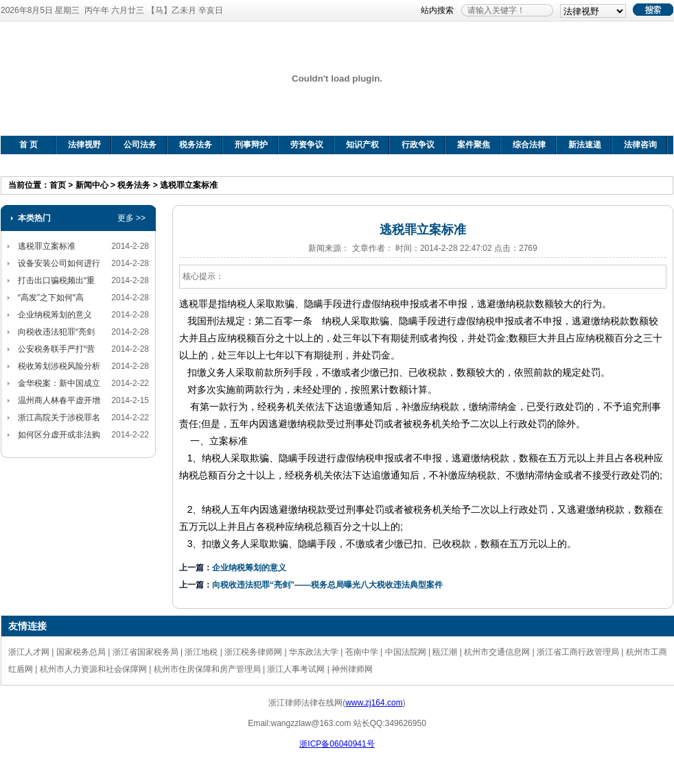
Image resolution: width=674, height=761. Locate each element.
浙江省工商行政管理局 (578, 652)
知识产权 (362, 144)
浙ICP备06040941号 (336, 744)
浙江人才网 (28, 652)
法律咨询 (640, 144)
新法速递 (584, 144)
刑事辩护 (251, 144)
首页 (57, 185)
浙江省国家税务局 (145, 652)
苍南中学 (361, 652)
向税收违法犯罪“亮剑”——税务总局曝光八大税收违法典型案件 (327, 585)
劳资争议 (306, 144)
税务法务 (195, 144)
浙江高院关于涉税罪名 (59, 417)
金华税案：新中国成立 (59, 383)
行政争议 (418, 144)
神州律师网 (352, 669)
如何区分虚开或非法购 (59, 434)
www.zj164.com (373, 703)
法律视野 (84, 144)
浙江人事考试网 (296, 669)
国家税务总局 (81, 652)
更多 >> (131, 218)
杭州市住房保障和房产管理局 (207, 669)
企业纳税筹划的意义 (55, 314)
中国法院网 (405, 652)
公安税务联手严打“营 (56, 349)
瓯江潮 (444, 652)
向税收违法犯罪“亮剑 (56, 332)
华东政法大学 (313, 652)
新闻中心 (91, 185)
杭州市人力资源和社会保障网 (93, 669)
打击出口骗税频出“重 (56, 280)
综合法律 (529, 144)
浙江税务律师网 (253, 652)
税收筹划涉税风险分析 (59, 366)
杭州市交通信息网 (497, 652)
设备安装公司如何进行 (59, 263)
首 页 (28, 144)
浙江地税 (201, 652)
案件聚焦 (473, 144)
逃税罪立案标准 (189, 185)
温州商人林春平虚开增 (59, 400)
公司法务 (140, 144)
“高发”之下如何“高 (51, 297)
